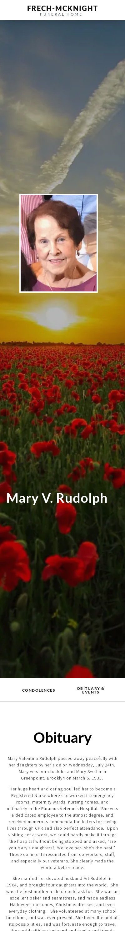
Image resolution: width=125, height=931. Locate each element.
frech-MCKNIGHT (62, 8)
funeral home (61, 14)
